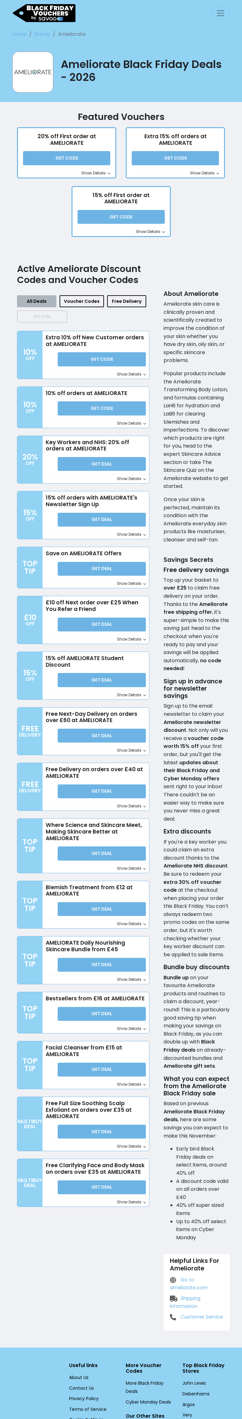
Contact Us (80, 1288)
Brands (40, 34)
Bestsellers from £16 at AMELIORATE (77, 1005)
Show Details (97, 174)
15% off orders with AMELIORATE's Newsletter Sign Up (93, 503)
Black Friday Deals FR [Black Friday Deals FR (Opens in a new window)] (148, 1329)
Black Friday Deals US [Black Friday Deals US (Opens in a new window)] (148, 1350)
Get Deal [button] (102, 466)
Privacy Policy (82, 1299)
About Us (78, 1278)
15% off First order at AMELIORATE (121, 199)
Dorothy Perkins (198, 1326)
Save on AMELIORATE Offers (85, 555)
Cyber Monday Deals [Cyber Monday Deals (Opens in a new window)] (146, 1302)
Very (186, 1316)
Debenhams (194, 1294)
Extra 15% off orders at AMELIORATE (175, 140)
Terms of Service (85, 1310)
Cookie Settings (84, 1320)
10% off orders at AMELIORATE (88, 395)
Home (19, 34)
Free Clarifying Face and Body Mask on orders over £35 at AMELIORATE (94, 1179)
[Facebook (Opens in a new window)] (70, 1333)
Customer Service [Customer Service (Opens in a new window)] (195, 1217)
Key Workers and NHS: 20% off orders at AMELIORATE (87, 447)
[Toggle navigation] (220, 13)
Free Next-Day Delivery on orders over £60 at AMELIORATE (90, 719)
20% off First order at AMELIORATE (66, 140)
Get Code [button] (66, 159)
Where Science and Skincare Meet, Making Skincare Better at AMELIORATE (92, 834)
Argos (188, 1305)
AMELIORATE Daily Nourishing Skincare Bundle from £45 (88, 949)
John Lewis (193, 1284)
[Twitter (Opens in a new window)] (85, 1333)
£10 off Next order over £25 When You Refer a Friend (90, 608)
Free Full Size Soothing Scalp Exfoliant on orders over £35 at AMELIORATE (87, 1120)
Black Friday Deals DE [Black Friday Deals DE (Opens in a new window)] (148, 1340)
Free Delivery (126, 303)
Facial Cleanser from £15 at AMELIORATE (82, 1061)
